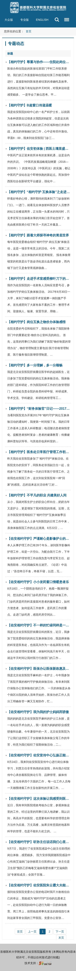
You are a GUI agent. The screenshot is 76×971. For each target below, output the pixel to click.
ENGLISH (42, 19)
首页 (28, 31)
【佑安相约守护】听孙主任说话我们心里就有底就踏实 (39, 842)
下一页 (60, 931)
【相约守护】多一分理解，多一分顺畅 (34, 365)
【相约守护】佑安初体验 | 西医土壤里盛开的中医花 (39, 148)
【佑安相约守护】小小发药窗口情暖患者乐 (38, 582)
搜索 (56, 19)
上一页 (32, 931)
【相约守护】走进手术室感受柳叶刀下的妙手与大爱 (39, 278)
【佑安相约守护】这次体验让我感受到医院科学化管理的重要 (39, 798)
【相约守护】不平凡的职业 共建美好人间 (36, 495)
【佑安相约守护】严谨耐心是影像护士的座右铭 (39, 538)
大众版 (8, 19)
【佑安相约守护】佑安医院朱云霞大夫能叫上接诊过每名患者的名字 (39, 885)
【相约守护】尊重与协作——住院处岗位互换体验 (39, 62)
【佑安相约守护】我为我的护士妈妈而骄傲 (38, 712)
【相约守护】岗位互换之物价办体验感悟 (36, 322)
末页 (61, 937)
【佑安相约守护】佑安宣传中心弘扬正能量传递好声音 (39, 755)
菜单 (65, 17)
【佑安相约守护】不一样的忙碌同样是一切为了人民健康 (39, 625)
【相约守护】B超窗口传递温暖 (29, 105)
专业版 (24, 19)
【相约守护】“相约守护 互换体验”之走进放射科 (39, 192)
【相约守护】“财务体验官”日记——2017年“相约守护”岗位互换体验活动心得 (39, 408)
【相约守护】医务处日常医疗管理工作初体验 (39, 452)
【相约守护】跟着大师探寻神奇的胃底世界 (38, 235)
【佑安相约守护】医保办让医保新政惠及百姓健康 (39, 668)
